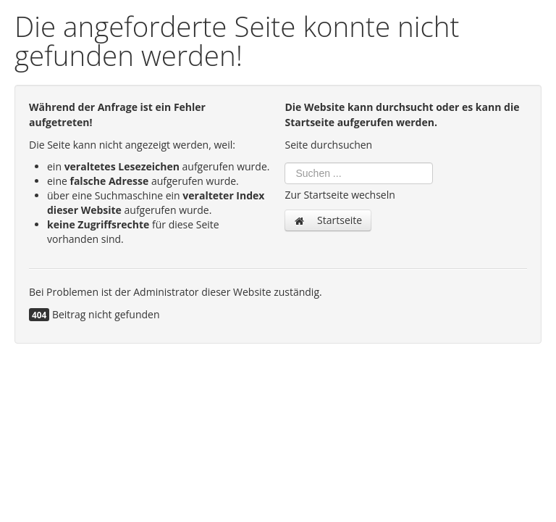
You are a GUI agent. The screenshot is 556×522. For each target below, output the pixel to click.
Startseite (328, 220)
